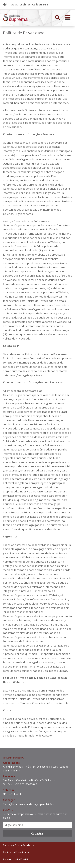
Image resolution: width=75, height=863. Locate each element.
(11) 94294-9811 (12, 794)
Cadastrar (37, 833)
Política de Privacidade (16, 852)
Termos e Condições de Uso (19, 845)
